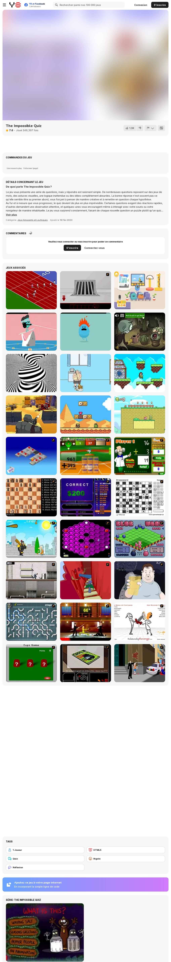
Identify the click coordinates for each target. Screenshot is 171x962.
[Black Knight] (31, 539)
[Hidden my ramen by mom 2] (85, 373)
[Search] (56, 5)
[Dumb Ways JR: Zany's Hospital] (139, 290)
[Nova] (31, 414)
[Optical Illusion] (31, 373)
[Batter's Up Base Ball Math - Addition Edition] (85, 456)
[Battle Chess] (31, 497)
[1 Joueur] (45, 850)
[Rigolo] (126, 858)
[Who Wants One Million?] (85, 497)
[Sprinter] (31, 290)
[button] (11, 215)
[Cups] (31, 663)
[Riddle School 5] (85, 290)
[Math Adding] (139, 456)
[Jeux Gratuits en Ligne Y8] (15, 4)
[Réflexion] (45, 867)
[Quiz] (45, 858)
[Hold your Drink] (139, 580)
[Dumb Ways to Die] (85, 332)
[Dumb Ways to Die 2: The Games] (31, 332)
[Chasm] (85, 580)
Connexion (140, 5)
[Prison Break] (31, 580)
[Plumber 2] (31, 622)
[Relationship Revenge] (139, 622)
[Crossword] (139, 497)
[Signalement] (150, 128)
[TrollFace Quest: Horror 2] (139, 332)
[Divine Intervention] (139, 663)
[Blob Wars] (139, 539)
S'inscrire (160, 5)
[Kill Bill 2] (85, 622)
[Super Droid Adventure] (85, 414)
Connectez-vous (94, 247)
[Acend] (139, 373)
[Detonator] (31, 456)
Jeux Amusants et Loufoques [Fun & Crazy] (32, 220)
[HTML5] (126, 850)
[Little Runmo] (139, 414)
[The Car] (85, 663)
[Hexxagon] (85, 539)
